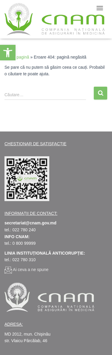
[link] (8, 52)
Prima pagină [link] (16, 57)
